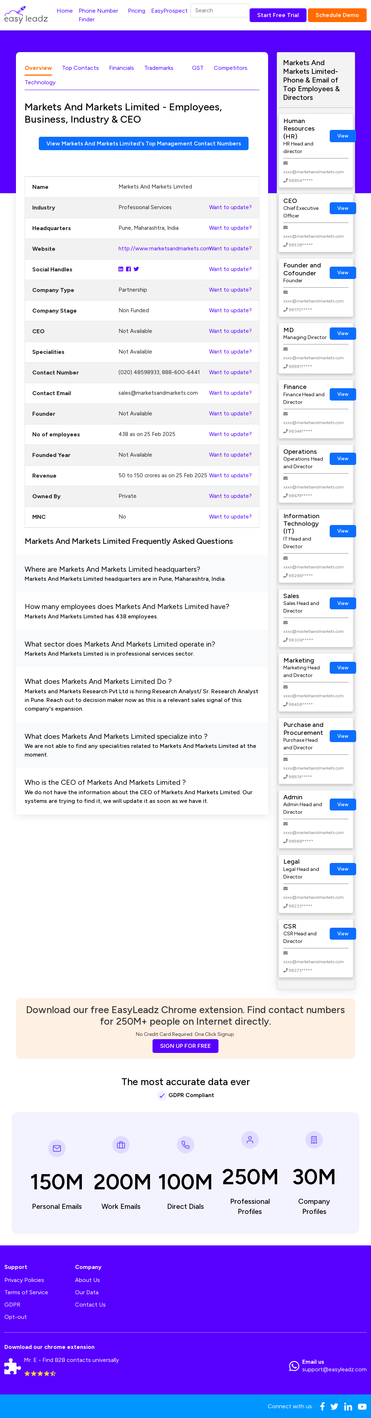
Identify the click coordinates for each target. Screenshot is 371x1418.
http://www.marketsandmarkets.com (164, 249)
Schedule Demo (337, 15)
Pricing (136, 10)
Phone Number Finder (98, 15)
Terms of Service (26, 1292)
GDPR (12, 1304)
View (343, 136)
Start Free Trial (278, 15)
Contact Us (90, 1304)
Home (65, 10)
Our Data (87, 1292)
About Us (87, 1280)
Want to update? (230, 207)
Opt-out (15, 1316)
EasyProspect (169, 10)
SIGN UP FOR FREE (185, 1045)
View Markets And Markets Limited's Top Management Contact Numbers (143, 143)
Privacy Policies (24, 1280)
